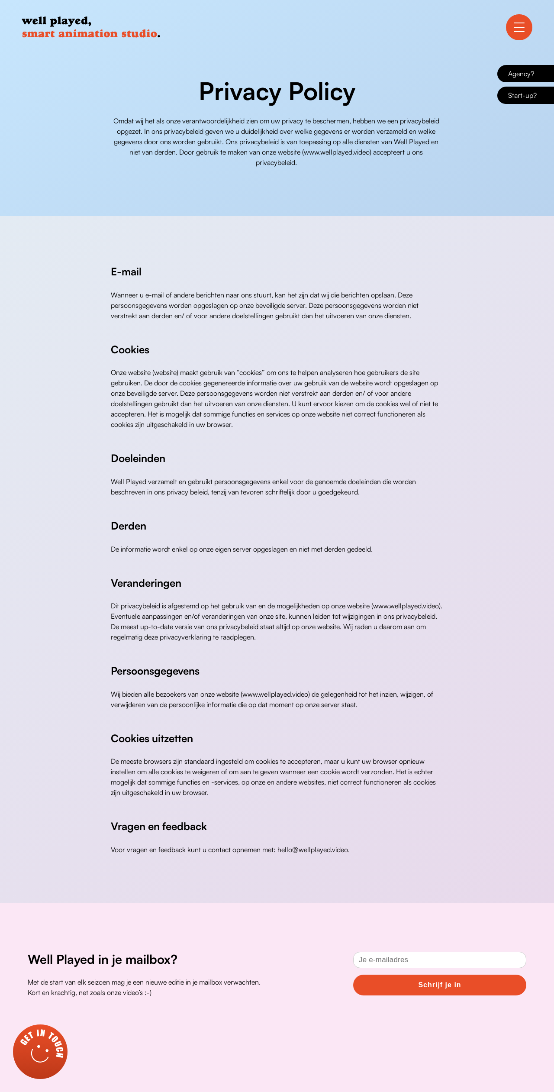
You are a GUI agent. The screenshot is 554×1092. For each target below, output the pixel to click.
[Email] (439, 960)
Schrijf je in (439, 985)
